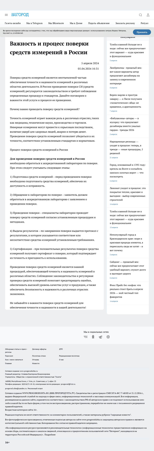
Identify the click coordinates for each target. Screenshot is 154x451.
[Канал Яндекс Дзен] (108, 337)
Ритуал (144, 23)
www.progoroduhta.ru (29, 371)
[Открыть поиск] (140, 15)
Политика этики (39, 356)
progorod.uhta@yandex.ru (16, 388)
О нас (61, 359)
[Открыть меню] (6, 15)
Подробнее (50, 434)
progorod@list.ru (68, 384)
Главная (8, 363)
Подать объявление (99, 23)
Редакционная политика (69, 356)
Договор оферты (39, 349)
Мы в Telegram (34, 23)
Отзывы (35, 359)
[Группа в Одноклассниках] (93, 337)
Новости (35, 363)
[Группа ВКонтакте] (85, 337)
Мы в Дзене (76, 23)
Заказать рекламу (125, 23)
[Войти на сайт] (148, 15)
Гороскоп (9, 356)
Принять (142, 32)
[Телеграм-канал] (100, 337)
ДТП (61, 349)
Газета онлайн (13, 23)
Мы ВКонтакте (56, 23)
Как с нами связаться (14, 359)
